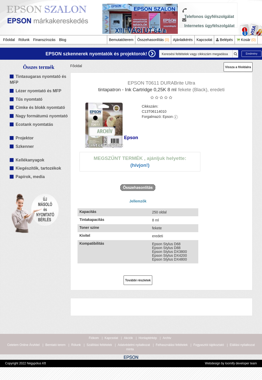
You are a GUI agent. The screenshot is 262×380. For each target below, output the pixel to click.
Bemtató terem (55, 345)
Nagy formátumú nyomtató (42, 116)
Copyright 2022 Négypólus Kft (25, 363)
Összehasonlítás (153, 40)
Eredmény (251, 53)
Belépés (224, 40)
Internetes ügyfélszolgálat (209, 26)
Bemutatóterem (121, 40)
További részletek (138, 280)
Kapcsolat (204, 40)
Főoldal (9, 40)
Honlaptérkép (148, 338)
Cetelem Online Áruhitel (23, 345)
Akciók (128, 338)
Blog (62, 40)
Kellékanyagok (30, 160)
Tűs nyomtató (29, 99)
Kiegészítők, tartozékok (38, 168)
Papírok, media (30, 176)
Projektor (25, 138)
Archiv (167, 338)
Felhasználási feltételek (172, 345)
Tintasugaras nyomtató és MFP (38, 79)
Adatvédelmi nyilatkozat (134, 345)
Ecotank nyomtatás (34, 124)
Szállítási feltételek (99, 345)
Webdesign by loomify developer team (231, 363)
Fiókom (94, 338)
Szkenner (25, 146)
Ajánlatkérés (183, 40)
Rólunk (24, 40)
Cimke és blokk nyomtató (40, 107)
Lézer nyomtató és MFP (38, 91)
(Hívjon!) (139, 165)
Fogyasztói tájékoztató (208, 345)
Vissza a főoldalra (238, 67)
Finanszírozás (44, 40)
